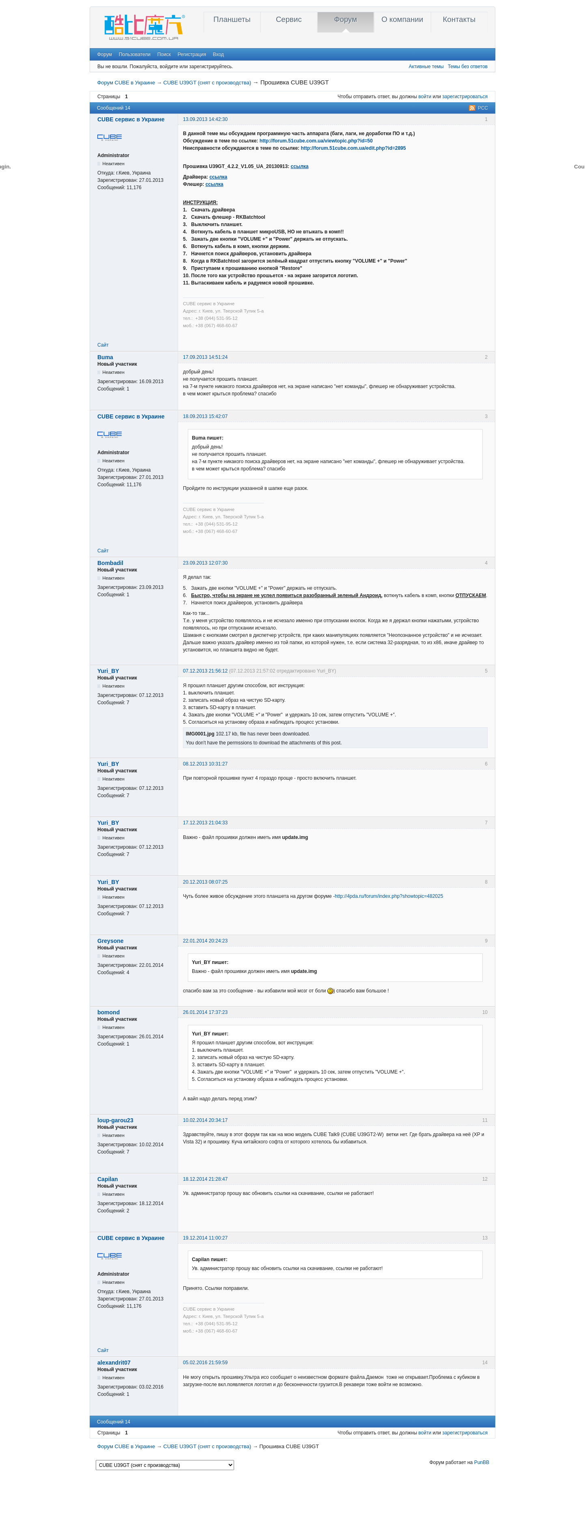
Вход (218, 54)
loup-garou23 (115, 1120)
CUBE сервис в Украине (130, 119)
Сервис (289, 19)
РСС (483, 108)
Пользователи (135, 54)
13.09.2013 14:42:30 (205, 119)
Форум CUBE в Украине (126, 83)
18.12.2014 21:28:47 (205, 1179)
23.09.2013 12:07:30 (205, 563)
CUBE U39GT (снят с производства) (207, 83)
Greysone (110, 941)
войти (424, 96)
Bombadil (110, 563)
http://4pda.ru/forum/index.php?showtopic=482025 (389, 896)
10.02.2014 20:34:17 (205, 1120)
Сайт (103, 345)
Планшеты (232, 19)
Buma (105, 357)
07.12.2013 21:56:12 (205, 671)
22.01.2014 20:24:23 (205, 941)
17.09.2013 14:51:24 (205, 357)
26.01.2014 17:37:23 (205, 1012)
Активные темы (426, 66)
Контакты (459, 19)
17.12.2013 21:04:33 (205, 823)
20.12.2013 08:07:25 (205, 882)
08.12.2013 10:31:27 (205, 764)
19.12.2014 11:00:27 (205, 1238)
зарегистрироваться (465, 96)
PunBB (481, 1462)
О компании (402, 19)
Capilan (107, 1179)
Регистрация (192, 54)
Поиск (164, 54)
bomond (108, 1012)
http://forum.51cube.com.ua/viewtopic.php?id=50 (316, 141)
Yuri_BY (108, 671)
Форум (345, 19)
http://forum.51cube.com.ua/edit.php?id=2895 (353, 148)
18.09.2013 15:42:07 (205, 416)
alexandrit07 (114, 1362)
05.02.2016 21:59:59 (205, 1362)
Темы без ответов (468, 66)
